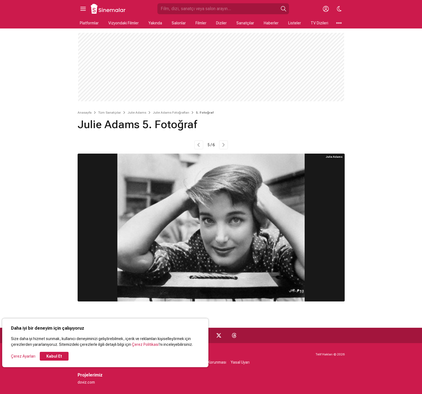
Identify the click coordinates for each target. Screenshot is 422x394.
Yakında (155, 23)
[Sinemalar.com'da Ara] (217, 8)
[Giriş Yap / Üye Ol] (326, 8)
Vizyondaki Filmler (123, 23)
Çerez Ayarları (23, 356)
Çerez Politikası (145, 344)
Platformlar (89, 23)
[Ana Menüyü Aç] (83, 8)
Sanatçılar (245, 23)
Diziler (221, 23)
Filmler (201, 23)
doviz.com (86, 382)
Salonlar (179, 23)
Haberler (271, 23)
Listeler (294, 23)
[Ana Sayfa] (108, 8)
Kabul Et (54, 356)
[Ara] (283, 8)
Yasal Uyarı (240, 362)
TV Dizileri (319, 23)
